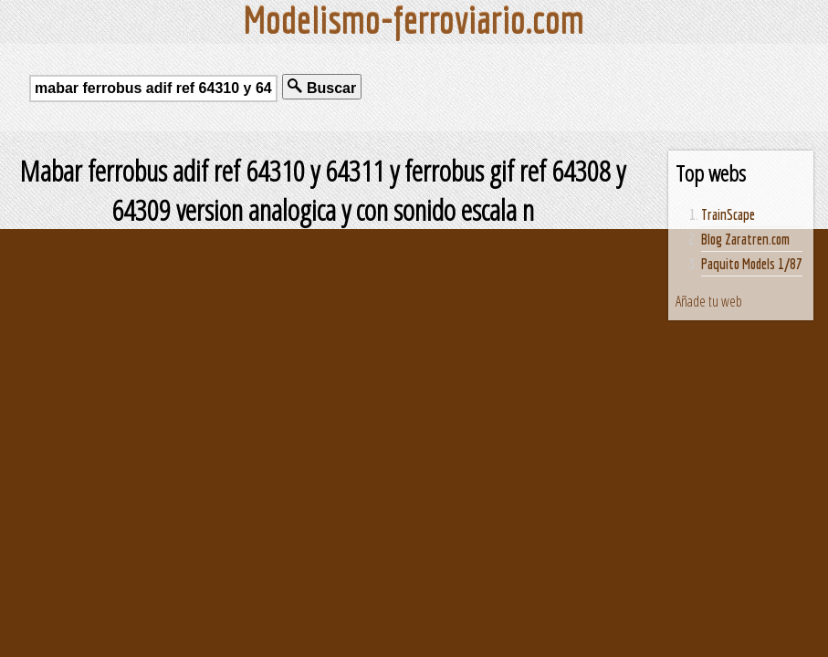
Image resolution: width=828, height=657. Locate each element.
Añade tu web (709, 301)
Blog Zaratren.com (745, 239)
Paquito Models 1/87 (751, 264)
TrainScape (728, 214)
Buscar (322, 87)
